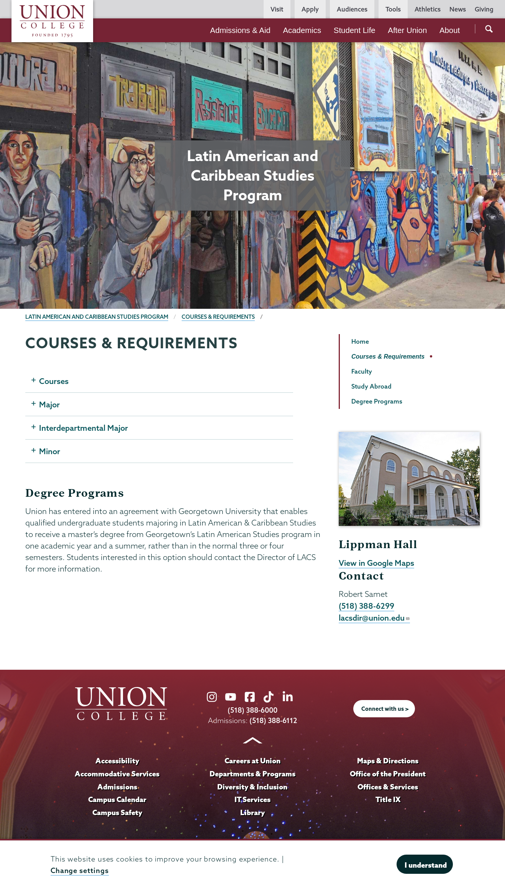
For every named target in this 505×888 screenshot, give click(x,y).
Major (49, 404)
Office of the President (388, 773)
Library (252, 812)
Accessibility (117, 760)
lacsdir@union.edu (374, 618)
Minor (49, 451)
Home (360, 341)
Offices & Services (387, 786)
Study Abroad (371, 386)
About (449, 30)
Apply (310, 9)
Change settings (80, 870)
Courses (54, 381)
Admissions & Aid (240, 30)
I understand (426, 865)
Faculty (361, 371)
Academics (302, 30)
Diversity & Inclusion (252, 786)
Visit (277, 9)
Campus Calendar (117, 799)
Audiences (352, 9)
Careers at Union (252, 760)
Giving (484, 9)
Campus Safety (117, 812)
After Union (407, 30)
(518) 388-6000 (252, 710)
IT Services (252, 799)
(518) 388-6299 (366, 606)
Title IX (387, 799)
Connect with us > (385, 708)
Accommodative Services (117, 773)
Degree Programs (376, 401)
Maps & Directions (387, 760)
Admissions (117, 786)
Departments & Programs (252, 773)
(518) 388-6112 (273, 720)
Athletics (428, 9)
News (457, 9)
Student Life (354, 30)
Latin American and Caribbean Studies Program (96, 316)
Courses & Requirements (218, 316)
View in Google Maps (376, 563)
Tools (393, 9)
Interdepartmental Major (83, 428)
